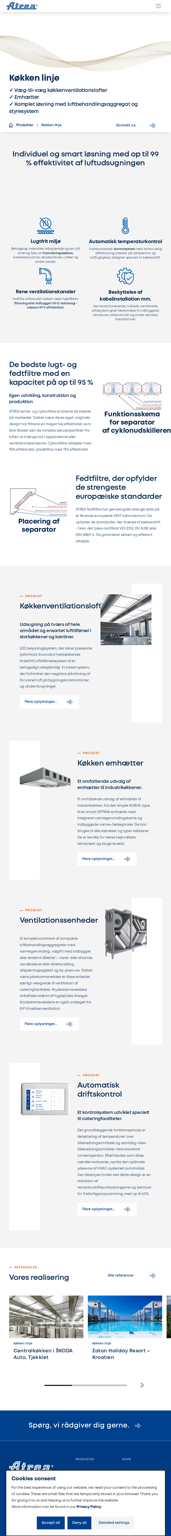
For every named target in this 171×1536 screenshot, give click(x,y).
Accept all (51, 1523)
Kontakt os (136, 125)
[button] (142, 1385)
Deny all (79, 1523)
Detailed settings (114, 1523)
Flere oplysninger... (49, 702)
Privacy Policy (89, 1507)
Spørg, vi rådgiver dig (86, 1426)
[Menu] (158, 6)
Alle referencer (132, 1275)
